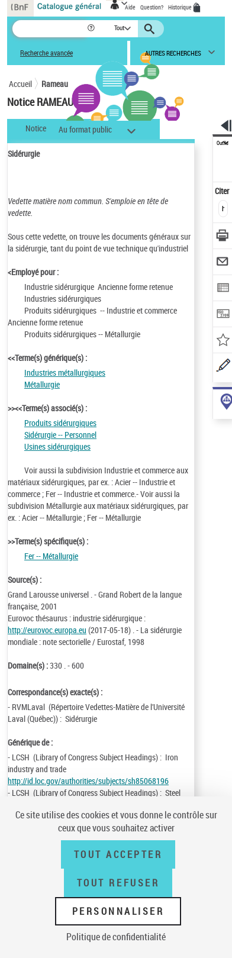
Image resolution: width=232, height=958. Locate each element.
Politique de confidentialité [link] (116, 936)
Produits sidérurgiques (60, 422)
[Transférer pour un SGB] (222, 315)
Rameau (54, 83)
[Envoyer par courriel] (222, 263)
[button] (92, 28)
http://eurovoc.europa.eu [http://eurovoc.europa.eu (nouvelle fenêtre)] (47, 630)
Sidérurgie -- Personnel (60, 434)
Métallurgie (42, 384)
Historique (180, 7)
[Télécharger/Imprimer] (222, 237)
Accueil (20, 83)
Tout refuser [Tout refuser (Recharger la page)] (118, 882)
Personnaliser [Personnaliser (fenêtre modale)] (118, 911)
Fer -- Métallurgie (51, 556)
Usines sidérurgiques (57, 446)
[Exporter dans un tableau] (222, 289)
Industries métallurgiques (64, 372)
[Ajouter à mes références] (222, 341)
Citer (223, 190)
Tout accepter (118, 854)
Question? (151, 7)
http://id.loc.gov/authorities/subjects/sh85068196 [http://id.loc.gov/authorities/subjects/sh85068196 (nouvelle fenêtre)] (88, 780)
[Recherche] (49, 28)
